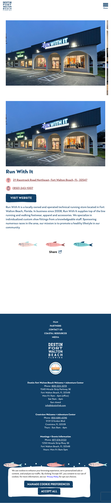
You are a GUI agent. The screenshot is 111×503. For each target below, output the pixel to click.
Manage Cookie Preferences (48, 484)
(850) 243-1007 (22, 188)
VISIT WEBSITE (21, 198)
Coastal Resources (55, 333)
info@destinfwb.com (55, 405)
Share (53, 252)
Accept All (49, 491)
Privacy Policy (53, 477)
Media (55, 337)
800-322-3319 (59, 386)
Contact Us (55, 330)
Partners (55, 326)
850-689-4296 (59, 418)
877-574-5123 (59, 440)
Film (55, 322)
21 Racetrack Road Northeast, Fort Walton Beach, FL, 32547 (50, 180)
